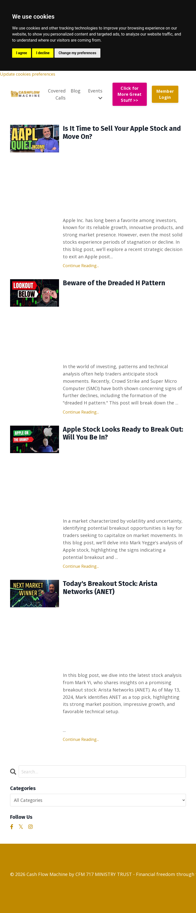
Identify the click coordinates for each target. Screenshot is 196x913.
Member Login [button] (165, 95)
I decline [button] (42, 53)
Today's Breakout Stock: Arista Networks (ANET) (116, 595)
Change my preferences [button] (77, 53)
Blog (75, 91)
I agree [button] (21, 53)
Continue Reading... (81, 268)
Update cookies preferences (31, 74)
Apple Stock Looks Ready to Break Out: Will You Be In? (122, 438)
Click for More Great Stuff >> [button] (130, 95)
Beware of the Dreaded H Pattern (120, 286)
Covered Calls (57, 94)
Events (95, 94)
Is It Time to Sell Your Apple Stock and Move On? (121, 134)
